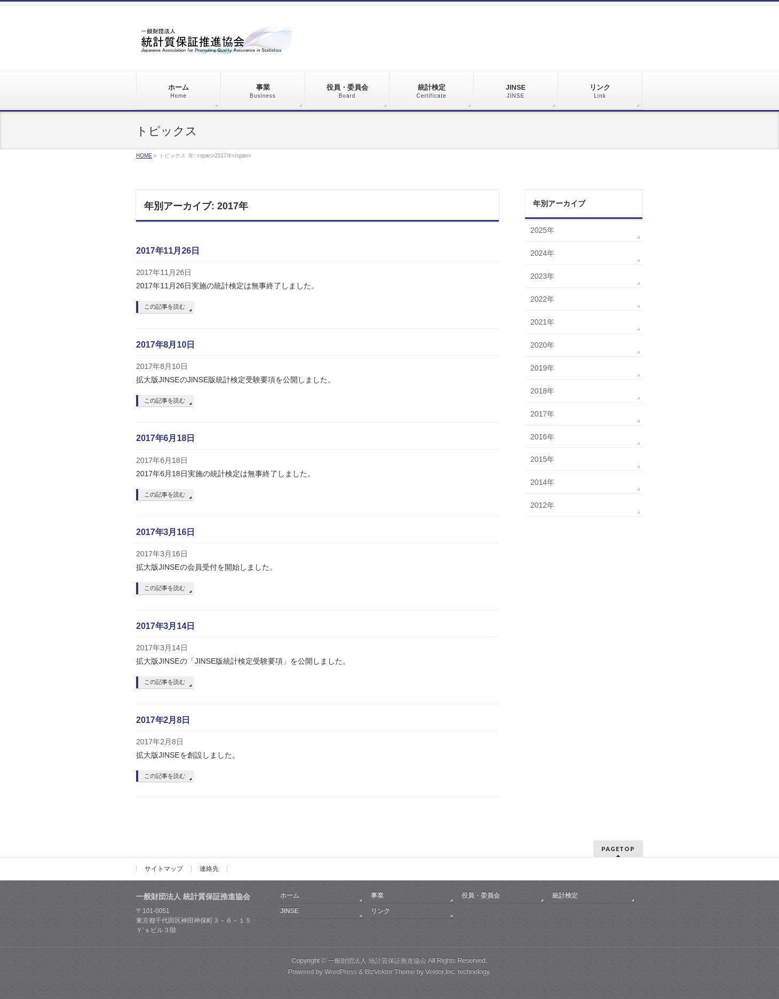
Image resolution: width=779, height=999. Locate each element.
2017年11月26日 (168, 250)
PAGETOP (618, 848)
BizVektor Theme (390, 972)
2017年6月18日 (165, 438)
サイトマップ (164, 869)
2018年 (542, 391)
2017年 (542, 414)
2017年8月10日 (165, 344)
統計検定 (565, 895)
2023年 (542, 276)
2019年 (542, 368)
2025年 (542, 230)
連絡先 (209, 869)
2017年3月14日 (165, 626)
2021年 (542, 322)
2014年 (542, 482)
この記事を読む (164, 306)
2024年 (542, 253)
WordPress (340, 972)
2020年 (542, 345)
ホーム (289, 895)
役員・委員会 (481, 895)
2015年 (542, 459)
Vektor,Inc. (440, 972)
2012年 (542, 505)
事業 (377, 895)
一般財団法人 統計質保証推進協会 (377, 960)
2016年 (542, 436)
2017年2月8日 (163, 720)
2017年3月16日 (165, 532)
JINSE (289, 911)
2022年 (542, 299)
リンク (380, 911)
